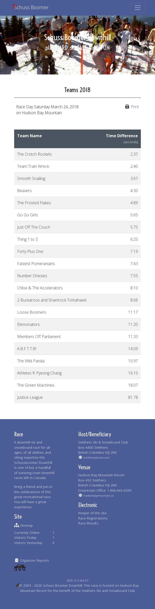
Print (135, 106)
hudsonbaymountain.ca (98, 495)
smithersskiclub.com (96, 457)
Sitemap (26, 525)
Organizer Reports (34, 560)
